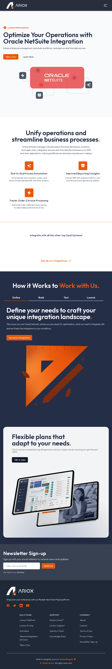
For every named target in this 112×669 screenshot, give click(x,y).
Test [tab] (66, 297)
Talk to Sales (20, 459)
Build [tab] (41, 297)
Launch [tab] (91, 297)
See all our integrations (56, 260)
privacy (20, 572)
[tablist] (53, 297)
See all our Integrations (19, 337)
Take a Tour (10, 56)
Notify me (48, 566)
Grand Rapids (67, 659)
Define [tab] (16, 297)
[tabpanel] (56, 356)
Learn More (28, 56)
